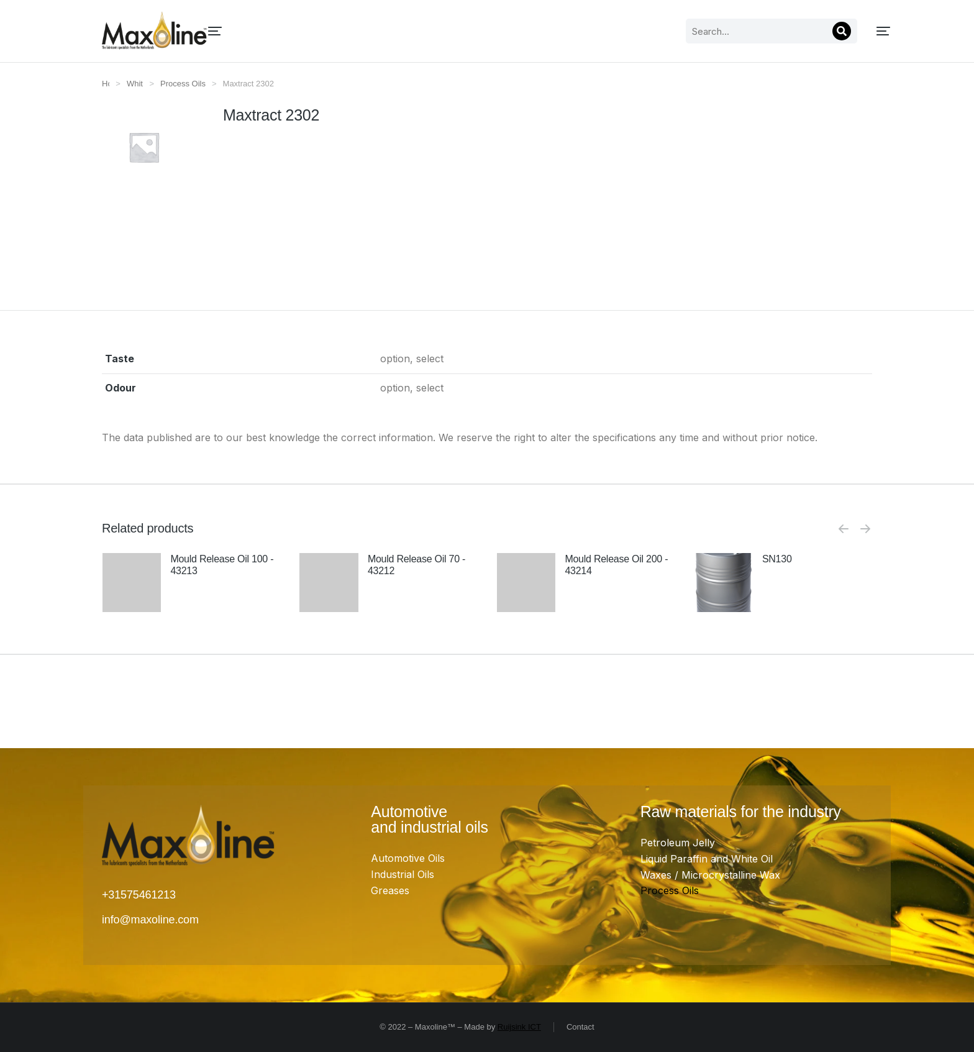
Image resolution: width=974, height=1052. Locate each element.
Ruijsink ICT (519, 1026)
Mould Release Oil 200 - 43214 (616, 565)
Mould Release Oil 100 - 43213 (221, 565)
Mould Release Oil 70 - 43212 (416, 565)
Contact (580, 1026)
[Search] (716, 31)
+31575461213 (139, 895)
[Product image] (132, 608)
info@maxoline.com (150, 919)
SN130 (777, 559)
